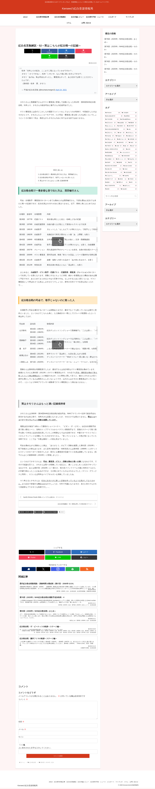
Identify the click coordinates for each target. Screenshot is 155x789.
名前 (21, 723)
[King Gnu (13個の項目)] (132, 159)
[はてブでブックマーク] (51, 51)
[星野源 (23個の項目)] (130, 116)
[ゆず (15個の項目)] (133, 145)
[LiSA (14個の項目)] (131, 149)
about (46, 783)
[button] (91, 51)
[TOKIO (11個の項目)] (132, 179)
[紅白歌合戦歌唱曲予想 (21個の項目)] (115, 129)
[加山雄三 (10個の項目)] (128, 189)
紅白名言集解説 (68, 783)
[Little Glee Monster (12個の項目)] (114, 172)
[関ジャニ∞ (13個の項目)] (120, 159)
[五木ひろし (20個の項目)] (111, 132)
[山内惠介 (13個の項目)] (110, 159)
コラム (125, 783)
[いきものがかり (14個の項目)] (128, 152)
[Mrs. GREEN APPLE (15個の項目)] (115, 149)
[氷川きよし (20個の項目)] (131, 132)
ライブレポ (117, 783)
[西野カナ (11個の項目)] (122, 182)
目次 (55, 165)
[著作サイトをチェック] (49, 564)
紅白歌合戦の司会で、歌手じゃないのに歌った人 (57, 172)
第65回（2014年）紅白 (26, 507)
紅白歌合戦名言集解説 (50, 507)
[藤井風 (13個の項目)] (121, 162)
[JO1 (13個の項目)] (132, 162)
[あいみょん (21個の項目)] (110, 126)
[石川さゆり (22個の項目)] (110, 122)
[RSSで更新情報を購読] (67, 564)
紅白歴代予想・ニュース (95, 783)
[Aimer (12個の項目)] (129, 169)
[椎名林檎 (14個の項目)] (112, 152)
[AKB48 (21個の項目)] (121, 126)
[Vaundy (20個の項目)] (109, 135)
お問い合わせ (133, 783)
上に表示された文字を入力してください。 (35, 749)
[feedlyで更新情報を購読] (62, 564)
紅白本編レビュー (80, 783)
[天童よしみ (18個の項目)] (110, 139)
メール (22, 730)
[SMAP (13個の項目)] (110, 162)
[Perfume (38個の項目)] (113, 112)
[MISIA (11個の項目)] (122, 179)
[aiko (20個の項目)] (131, 129)
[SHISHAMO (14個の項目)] (129, 155)
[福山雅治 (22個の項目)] (122, 122)
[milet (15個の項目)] (118, 145)
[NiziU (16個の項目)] (132, 142)
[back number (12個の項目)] (130, 165)
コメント (23, 697)
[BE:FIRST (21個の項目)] (131, 126)
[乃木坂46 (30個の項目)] (129, 112)
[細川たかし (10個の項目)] (129, 185)
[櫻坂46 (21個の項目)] (132, 122)
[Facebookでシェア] (38, 51)
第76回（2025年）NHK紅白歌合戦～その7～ (120, 63)
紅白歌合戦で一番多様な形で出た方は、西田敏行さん (59, 169)
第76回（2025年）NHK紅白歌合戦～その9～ (120, 48)
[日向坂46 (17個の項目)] (110, 142)
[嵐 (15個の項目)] (126, 145)
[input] (121, 196)
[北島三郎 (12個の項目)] (113, 169)
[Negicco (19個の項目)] (120, 135)
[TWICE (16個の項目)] (109, 145)
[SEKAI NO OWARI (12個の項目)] (113, 165)
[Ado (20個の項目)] (121, 132)
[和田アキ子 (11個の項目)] (111, 179)
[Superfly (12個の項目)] (129, 175)
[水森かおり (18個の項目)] (131, 135)
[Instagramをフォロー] (58, 564)
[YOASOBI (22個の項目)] (112, 119)
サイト (21, 738)
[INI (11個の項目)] (133, 182)
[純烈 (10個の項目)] (112, 189)
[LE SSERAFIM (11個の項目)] (113, 185)
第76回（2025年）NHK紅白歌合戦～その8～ (120, 55)
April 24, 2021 (61, 84)
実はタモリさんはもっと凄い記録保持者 (54, 175)
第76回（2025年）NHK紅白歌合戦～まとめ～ (120, 40)
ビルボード (108, 783)
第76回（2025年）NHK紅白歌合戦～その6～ (120, 70)
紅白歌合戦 (38, 507)
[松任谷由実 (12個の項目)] (130, 172)
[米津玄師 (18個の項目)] (132, 139)
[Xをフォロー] (53, 564)
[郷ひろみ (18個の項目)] (121, 139)
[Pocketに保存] (64, 51)
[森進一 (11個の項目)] (110, 182)
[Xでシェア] (24, 51)
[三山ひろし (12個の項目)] (113, 175)
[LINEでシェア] (78, 51)
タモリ (61, 507)
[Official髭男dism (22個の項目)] (128, 119)
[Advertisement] (57, 36)
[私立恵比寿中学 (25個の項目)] (114, 116)
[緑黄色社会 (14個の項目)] (113, 155)
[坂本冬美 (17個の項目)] (122, 142)
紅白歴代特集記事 (55, 783)
